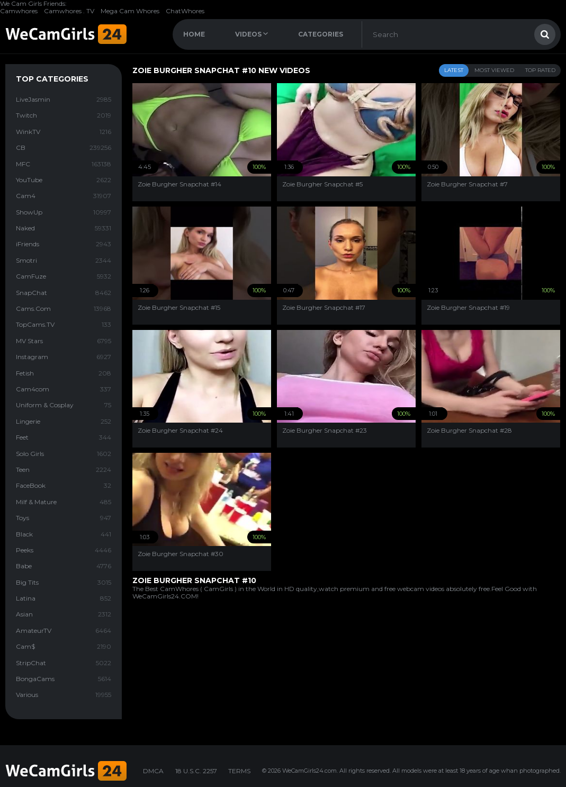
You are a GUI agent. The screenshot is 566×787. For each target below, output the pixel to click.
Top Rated (540, 70)
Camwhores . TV (69, 11)
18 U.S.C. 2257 (196, 771)
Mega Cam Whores (130, 11)
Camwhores (19, 11)
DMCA (153, 771)
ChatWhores (185, 11)
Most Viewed (494, 70)
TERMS (239, 771)
